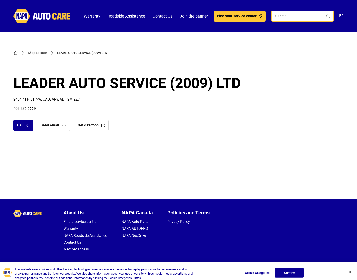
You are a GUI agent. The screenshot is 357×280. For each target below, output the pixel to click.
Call (23, 125)
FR (341, 16)
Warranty (92, 16)
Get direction (91, 125)
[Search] (302, 16)
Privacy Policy (178, 221)
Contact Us (163, 16)
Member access (76, 249)
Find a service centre (80, 221)
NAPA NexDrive (134, 235)
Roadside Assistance (126, 16)
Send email (53, 125)
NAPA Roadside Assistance (85, 235)
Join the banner (194, 16)
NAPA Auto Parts (135, 221)
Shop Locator (37, 53)
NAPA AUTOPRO (135, 228)
